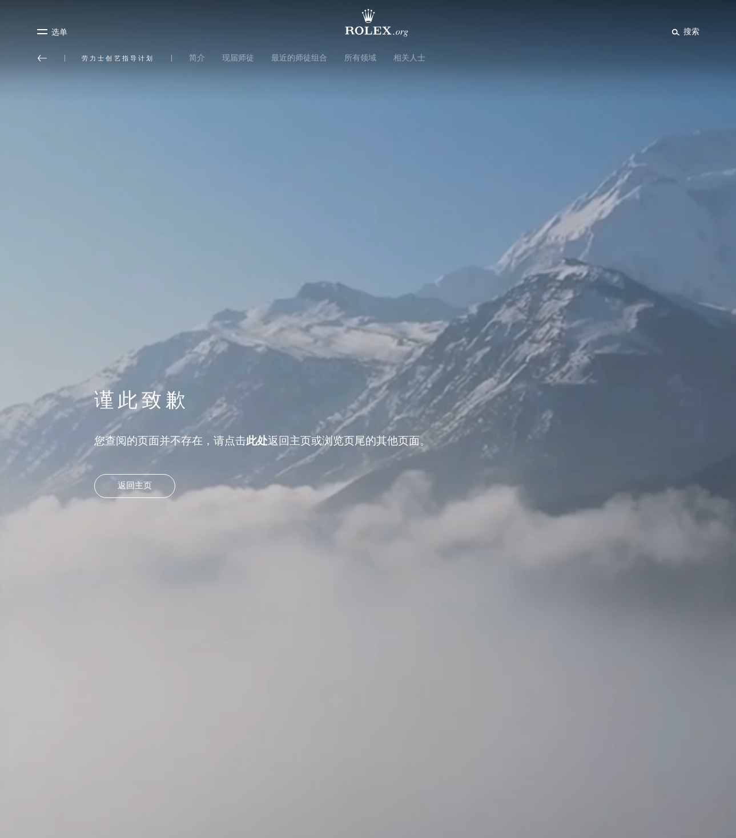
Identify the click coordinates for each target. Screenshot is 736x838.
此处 (257, 441)
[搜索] (683, 31)
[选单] (52, 32)
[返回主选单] (42, 58)
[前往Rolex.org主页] (368, 23)
